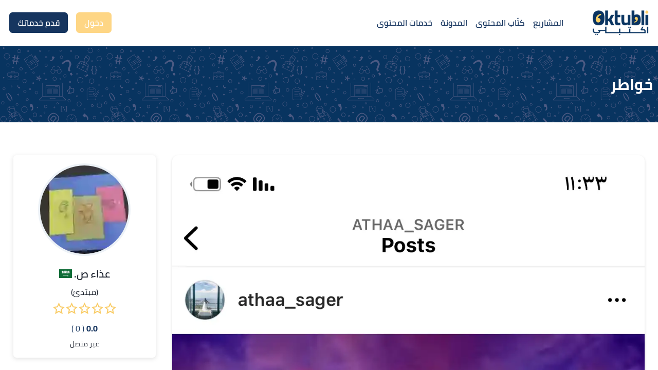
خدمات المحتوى (404, 22)
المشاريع (548, 22)
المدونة (454, 22)
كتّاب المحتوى (500, 22)
